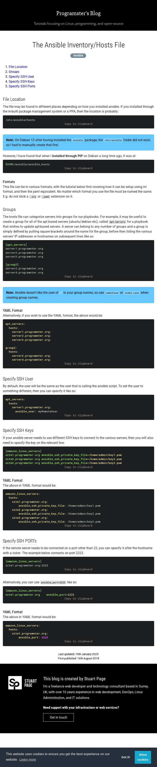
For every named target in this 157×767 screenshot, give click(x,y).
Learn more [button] (27, 759)
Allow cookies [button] (142, 757)
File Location (18, 67)
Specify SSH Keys (22, 81)
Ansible (78, 55)
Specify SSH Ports (22, 86)
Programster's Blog (78, 13)
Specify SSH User (21, 77)
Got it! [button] (125, 757)
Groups (14, 72)
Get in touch (58, 717)
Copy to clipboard (78, 124)
